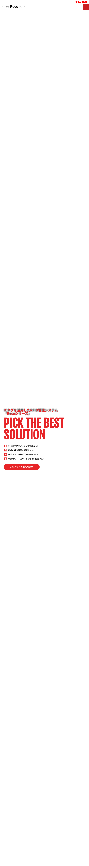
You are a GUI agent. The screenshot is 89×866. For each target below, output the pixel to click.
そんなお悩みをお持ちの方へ (21, 466)
